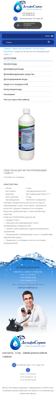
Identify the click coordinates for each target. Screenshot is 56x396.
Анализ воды (10, 63)
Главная (6, 356)
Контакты (7, 353)
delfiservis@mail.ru (28, 287)
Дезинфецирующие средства (19, 74)
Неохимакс (9, 94)
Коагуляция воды (13, 89)
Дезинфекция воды (14, 69)
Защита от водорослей (16, 84)
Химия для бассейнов (35, 353)
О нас (18, 353)
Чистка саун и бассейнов (16, 99)
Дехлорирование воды (15, 79)
